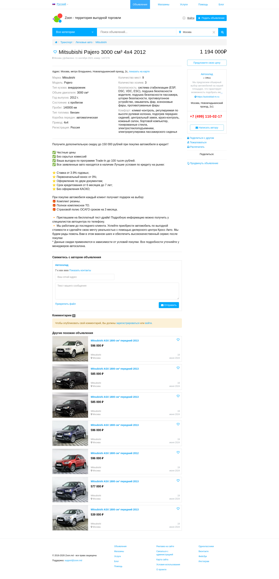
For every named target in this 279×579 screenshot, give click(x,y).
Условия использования (168, 564)
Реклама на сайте (165, 546)
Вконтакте (204, 551)
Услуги (184, 4)
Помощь (203, 4)
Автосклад (61, 265)
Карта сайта (162, 559)
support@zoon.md (74, 560)
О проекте (161, 569)
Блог (221, 4)
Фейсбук (203, 556)
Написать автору (207, 127)
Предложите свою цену (206, 62)
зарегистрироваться (128, 323)
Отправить (169, 305)
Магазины (163, 4)
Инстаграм (204, 561)
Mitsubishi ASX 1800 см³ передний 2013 (115, 340)
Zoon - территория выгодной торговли (93, 18)
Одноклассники (206, 546)
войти (148, 323)
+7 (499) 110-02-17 (206, 116)
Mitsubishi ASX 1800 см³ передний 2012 (115, 453)
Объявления (140, 4)
